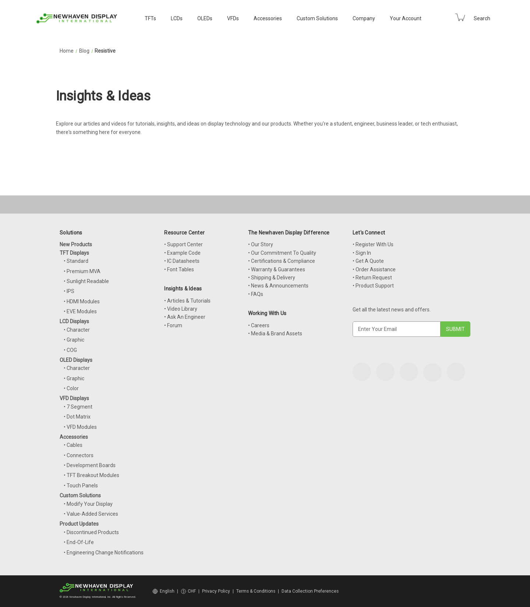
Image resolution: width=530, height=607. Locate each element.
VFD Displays (74, 398)
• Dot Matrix (77, 417)
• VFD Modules (80, 427)
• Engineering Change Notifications (104, 552)
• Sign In (362, 253)
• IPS (69, 291)
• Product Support (373, 286)
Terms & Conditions (255, 591)
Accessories (268, 18)
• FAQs (255, 294)
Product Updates (79, 524)
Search (482, 18)
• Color (71, 388)
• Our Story (260, 244)
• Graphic (74, 340)
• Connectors (78, 455)
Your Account (405, 18)
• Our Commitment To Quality (282, 253)
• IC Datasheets (181, 261)
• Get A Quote (368, 261)
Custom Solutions (317, 18)
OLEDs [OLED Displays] (204, 18)
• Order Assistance (374, 269)
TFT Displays (74, 253)
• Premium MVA (82, 271)
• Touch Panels (81, 485)
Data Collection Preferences (310, 591)
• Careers (258, 325)
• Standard (76, 261)
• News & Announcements (278, 286)
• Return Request (372, 277)
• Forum (173, 325)
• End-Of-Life (79, 542)
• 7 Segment (78, 407)
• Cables (73, 445)
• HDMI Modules (82, 301)
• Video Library (180, 309)
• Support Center (183, 244)
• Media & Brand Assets (275, 333)
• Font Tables (179, 269)
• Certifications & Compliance (281, 261)
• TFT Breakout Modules (91, 475)
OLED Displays (76, 360)
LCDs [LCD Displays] (177, 18)
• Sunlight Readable (86, 281)
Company (364, 18)
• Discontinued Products (91, 532)
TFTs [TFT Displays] (150, 18)
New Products (76, 244)
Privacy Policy (216, 591)
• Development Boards (90, 465)
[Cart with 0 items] (460, 17)
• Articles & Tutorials (187, 301)
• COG (70, 350)
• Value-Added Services (91, 514)
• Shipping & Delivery (271, 277)
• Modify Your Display (88, 504)
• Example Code (182, 253)
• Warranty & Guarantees (276, 269)
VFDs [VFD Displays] (233, 18)
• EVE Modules (80, 311)
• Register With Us (373, 244)
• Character (77, 330)
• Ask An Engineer (184, 317)
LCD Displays (74, 321)
